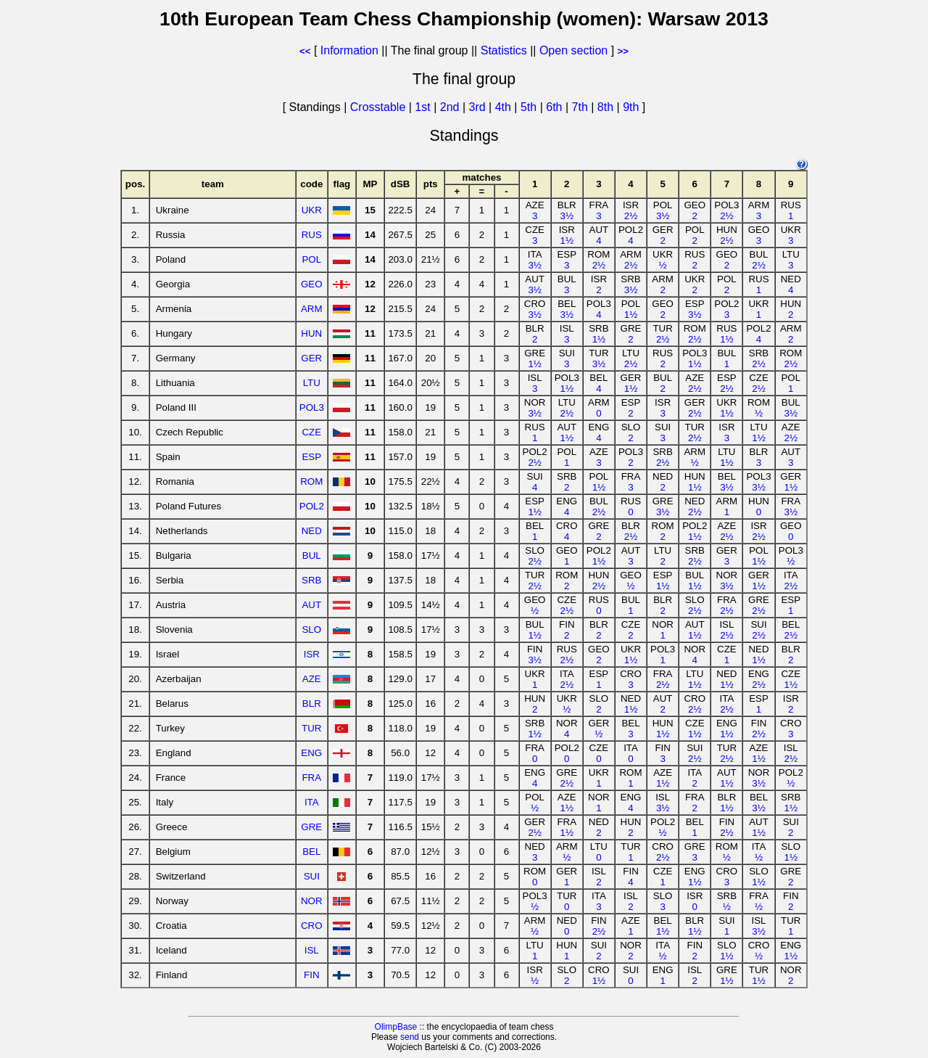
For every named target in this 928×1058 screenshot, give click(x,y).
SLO (311, 629)
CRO (312, 925)
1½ (567, 240)
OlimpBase (396, 1027)
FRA (311, 777)
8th (607, 107)
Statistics (504, 50)
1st (424, 107)
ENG (311, 752)
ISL (311, 950)
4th (505, 107)
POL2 (311, 506)
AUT (311, 604)
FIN (311, 974)
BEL (311, 851)
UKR (312, 210)
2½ (631, 215)
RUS (312, 234)
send (409, 1037)
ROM (311, 481)
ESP (311, 456)
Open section (573, 50)
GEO (312, 284)
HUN (311, 333)
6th (556, 107)
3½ (567, 215)
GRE (311, 826)
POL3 (311, 407)
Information (349, 50)
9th (632, 107)
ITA (311, 802)
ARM (312, 308)
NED (312, 530)
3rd (478, 107)
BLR (311, 703)
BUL (311, 555)
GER (311, 358)
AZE (311, 678)
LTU (311, 382)
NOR (312, 900)
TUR (311, 728)
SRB (311, 580)
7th (582, 107)
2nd (451, 107)
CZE (311, 432)
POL (311, 259)
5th (530, 107)
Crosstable (377, 107)
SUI (312, 876)
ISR (312, 654)
